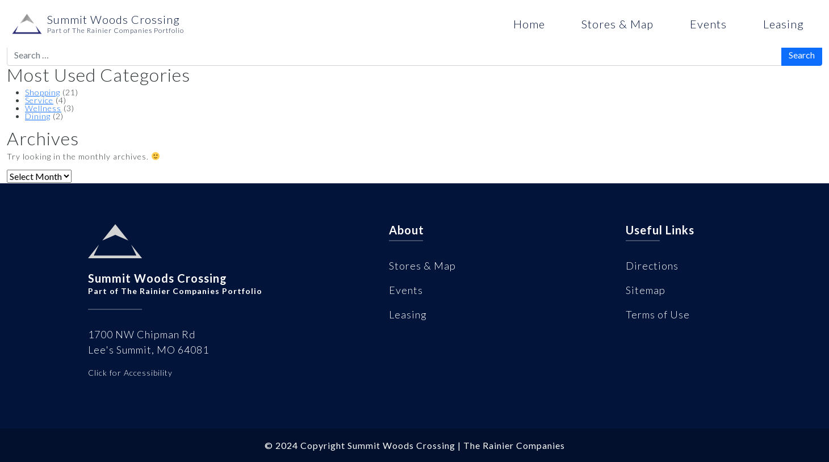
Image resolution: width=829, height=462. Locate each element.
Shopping (42, 92)
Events (708, 24)
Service (39, 100)
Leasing (783, 24)
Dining (38, 116)
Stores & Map (617, 24)
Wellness (43, 108)
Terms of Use (658, 314)
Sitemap (645, 290)
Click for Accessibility (130, 372)
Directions (652, 265)
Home (529, 24)
